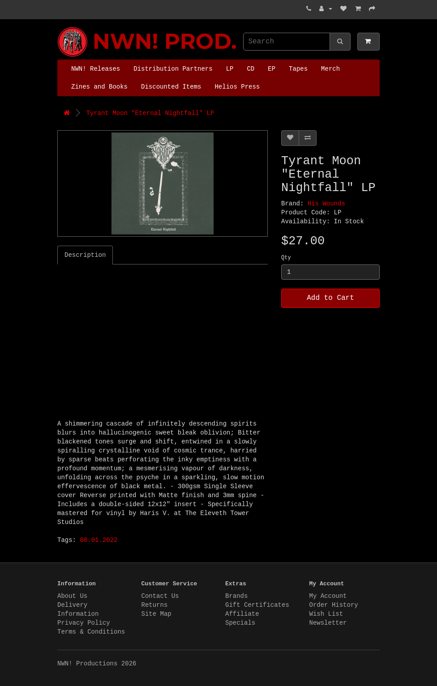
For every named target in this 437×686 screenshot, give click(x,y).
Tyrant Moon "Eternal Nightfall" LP (150, 113)
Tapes (298, 68)
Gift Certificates (257, 605)
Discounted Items (171, 86)
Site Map (156, 614)
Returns (154, 605)
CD (250, 68)
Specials (240, 622)
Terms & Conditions (91, 631)
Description (85, 255)
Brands (236, 596)
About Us (72, 596)
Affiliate (242, 614)
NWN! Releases (95, 68)
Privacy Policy (83, 622)
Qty (286, 258)
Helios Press (237, 86)
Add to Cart (330, 298)
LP (230, 68)
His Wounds (326, 203)
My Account (328, 596)
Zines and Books (99, 86)
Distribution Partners (172, 68)
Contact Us (160, 596)
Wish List (326, 614)
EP (271, 68)
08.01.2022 (98, 540)
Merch (330, 68)
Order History (333, 605)
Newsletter (328, 622)
